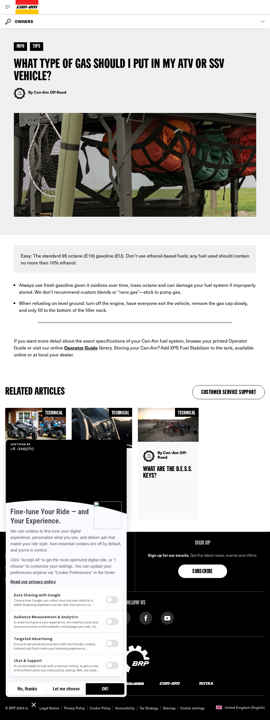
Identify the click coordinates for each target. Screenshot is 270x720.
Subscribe (202, 572)
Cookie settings (192, 708)
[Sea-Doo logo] (133, 683)
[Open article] (168, 463)
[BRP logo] (135, 658)
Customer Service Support (228, 392)
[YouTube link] (167, 618)
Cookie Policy (100, 708)
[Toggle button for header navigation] (8, 7)
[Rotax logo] (206, 683)
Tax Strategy (148, 708)
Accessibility (125, 708)
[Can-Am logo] (27, 7)
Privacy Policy (74, 708)
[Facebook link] (145, 618)
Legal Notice (49, 708)
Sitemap (169, 708)
